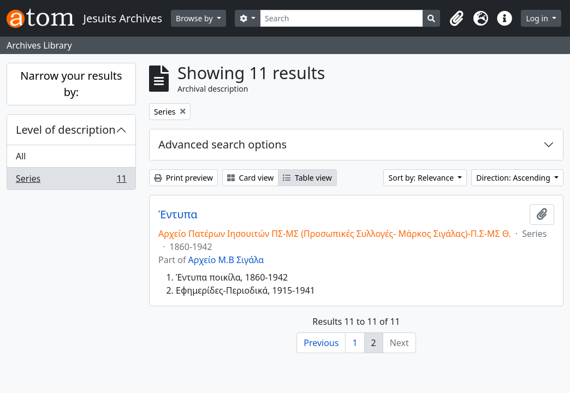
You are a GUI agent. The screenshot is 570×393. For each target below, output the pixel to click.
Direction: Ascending (514, 177)
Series (71, 180)
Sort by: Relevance (421, 177)
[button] (456, 19)
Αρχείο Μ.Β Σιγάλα (226, 260)
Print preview (183, 177)
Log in (538, 18)
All (21, 156)
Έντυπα (178, 214)
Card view (250, 177)
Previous (321, 343)
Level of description (66, 129)
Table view (307, 177)
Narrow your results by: (71, 83)
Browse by (195, 18)
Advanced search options (222, 144)
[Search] (342, 18)
